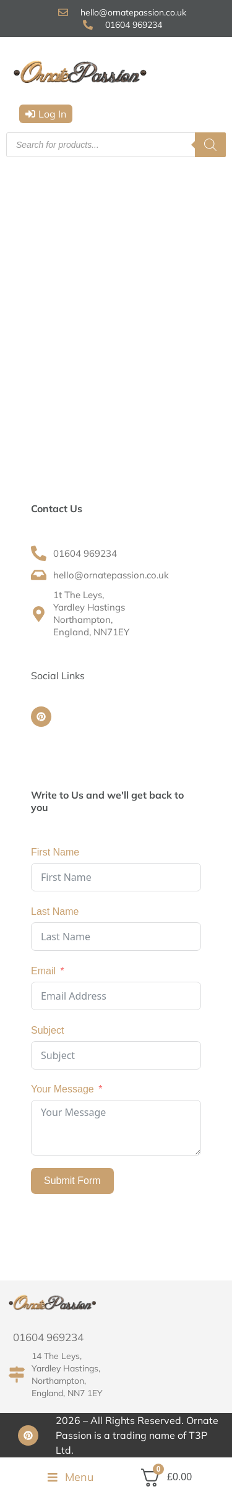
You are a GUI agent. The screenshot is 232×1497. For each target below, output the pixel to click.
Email (43, 971)
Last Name (55, 911)
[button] (45, 114)
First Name (55, 852)
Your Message (62, 1089)
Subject (47, 1030)
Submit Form (72, 1180)
